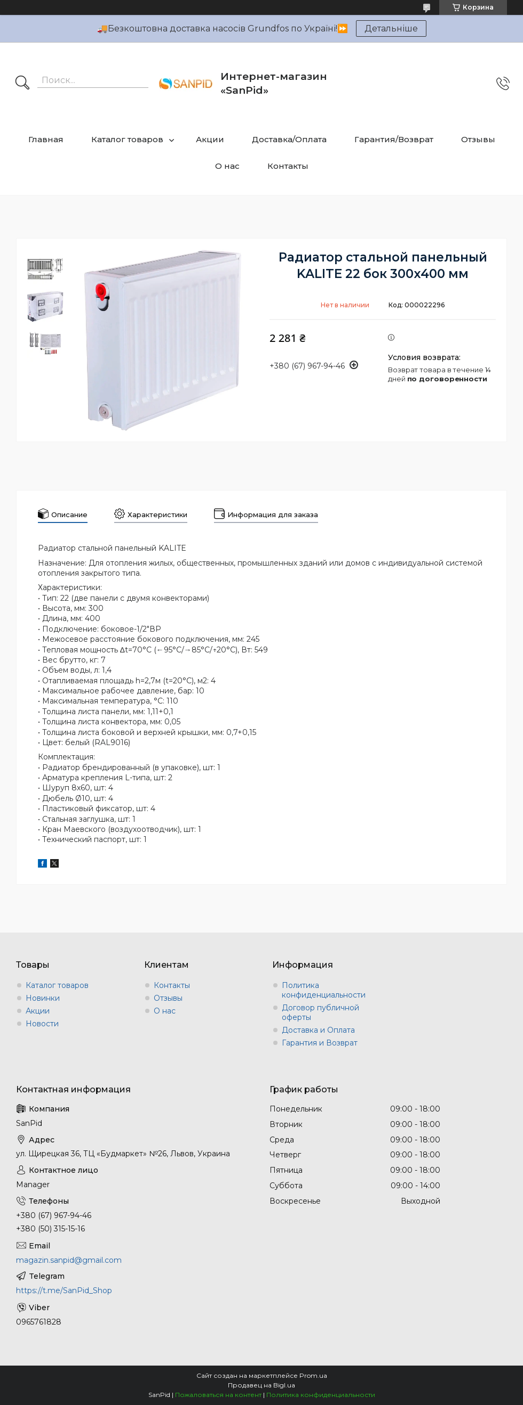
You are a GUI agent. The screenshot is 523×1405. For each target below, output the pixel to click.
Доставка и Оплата (318, 1030)
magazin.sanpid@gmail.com (69, 1260)
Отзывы (478, 139)
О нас (227, 166)
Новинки (43, 998)
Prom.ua (313, 1375)
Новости (42, 1023)
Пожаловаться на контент (218, 1395)
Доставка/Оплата (289, 139)
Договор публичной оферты (320, 1012)
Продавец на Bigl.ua (261, 1385)
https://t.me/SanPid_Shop (64, 1290)
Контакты (287, 166)
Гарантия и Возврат (320, 1043)
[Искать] (22, 83)
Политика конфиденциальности (324, 990)
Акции (210, 139)
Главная (46, 139)
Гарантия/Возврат (393, 139)
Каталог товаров (127, 139)
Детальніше (391, 28)
